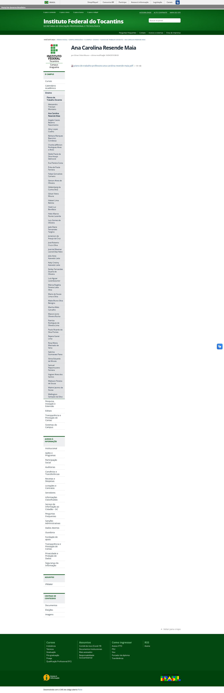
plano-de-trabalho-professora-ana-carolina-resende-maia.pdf (102, 65)
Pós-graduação (52, 655)
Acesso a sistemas (156, 33)
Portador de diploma (121, 655)
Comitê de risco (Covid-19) (90, 646)
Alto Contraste (160, 12)
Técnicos (50, 649)
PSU (113, 649)
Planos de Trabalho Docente (111, 40)
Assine (147, 646)
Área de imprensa (173, 33)
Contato (142, 33)
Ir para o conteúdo (50, 12)
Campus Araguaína (76, 40)
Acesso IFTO (117, 646)
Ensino (96, 40)
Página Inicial (62, 40)
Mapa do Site (175, 12)
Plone (80, 689)
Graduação (51, 652)
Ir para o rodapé (94, 12)
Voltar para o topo (172, 629)
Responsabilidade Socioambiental (86, 656)
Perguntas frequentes (127, 33)
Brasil (52, 2)
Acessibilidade (145, 12)
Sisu (113, 652)
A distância (51, 646)
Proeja (49, 658)
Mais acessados (85, 652)
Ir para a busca (79, 12)
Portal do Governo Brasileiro (13, 7)
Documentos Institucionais (90, 649)
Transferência (117, 658)
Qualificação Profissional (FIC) (59, 661)
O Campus (88, 40)
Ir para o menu (66, 12)
